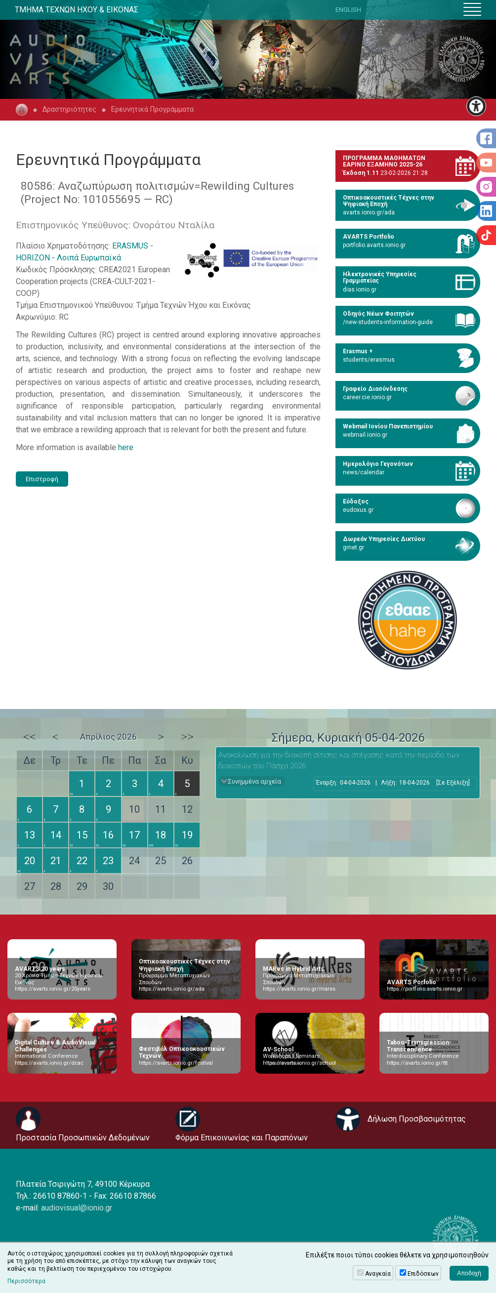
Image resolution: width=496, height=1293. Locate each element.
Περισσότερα (26, 1281)
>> (187, 736)
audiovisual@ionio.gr (76, 1207)
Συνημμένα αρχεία (254, 781)
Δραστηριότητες (69, 109)
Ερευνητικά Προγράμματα (152, 109)
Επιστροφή (42, 479)
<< (29, 736)
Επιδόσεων (423, 1273)
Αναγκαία (378, 1273)
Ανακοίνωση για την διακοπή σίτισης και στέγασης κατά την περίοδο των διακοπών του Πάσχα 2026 (338, 761)
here (125, 447)
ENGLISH (348, 9)
